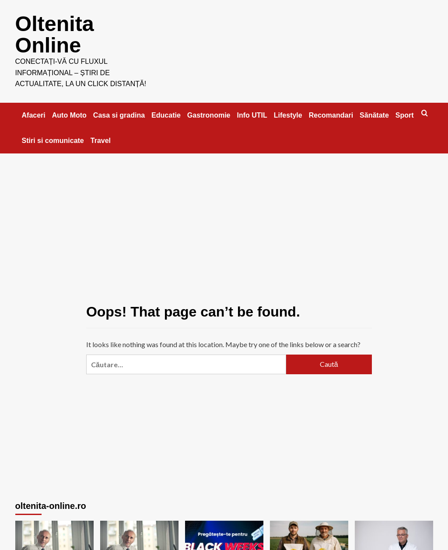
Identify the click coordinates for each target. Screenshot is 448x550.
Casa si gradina (119, 114)
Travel (101, 139)
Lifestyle (288, 114)
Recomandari (331, 114)
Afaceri (34, 114)
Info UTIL (252, 114)
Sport (405, 114)
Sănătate (374, 114)
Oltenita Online (54, 34)
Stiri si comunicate (53, 139)
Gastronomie (209, 114)
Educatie (166, 114)
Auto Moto (69, 114)
